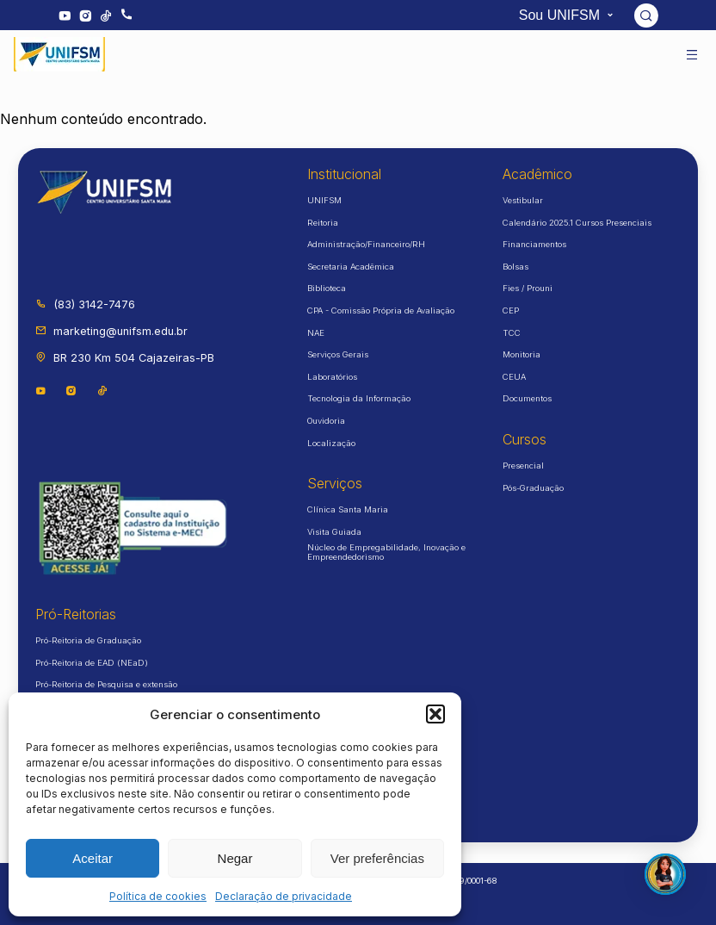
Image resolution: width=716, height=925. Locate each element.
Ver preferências (377, 858)
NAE (315, 333)
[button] (435, 714)
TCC (512, 333)
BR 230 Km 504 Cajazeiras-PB (124, 357)
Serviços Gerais (337, 354)
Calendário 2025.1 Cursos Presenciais (577, 222)
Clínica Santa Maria (347, 509)
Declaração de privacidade (283, 896)
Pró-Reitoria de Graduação (88, 640)
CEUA (514, 377)
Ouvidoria (326, 420)
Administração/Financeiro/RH (366, 244)
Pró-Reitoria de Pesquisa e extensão (106, 684)
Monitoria (521, 354)
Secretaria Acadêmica (350, 266)
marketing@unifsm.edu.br (111, 331)
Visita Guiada (334, 532)
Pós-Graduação (533, 488)
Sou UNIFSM (568, 15)
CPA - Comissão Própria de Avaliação (380, 310)
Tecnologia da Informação (358, 398)
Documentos (527, 398)
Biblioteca (326, 288)
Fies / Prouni (527, 288)
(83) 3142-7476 (85, 304)
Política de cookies (158, 896)
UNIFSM (324, 200)
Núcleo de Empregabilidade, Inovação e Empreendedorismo (386, 552)
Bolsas (515, 266)
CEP (511, 310)
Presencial (523, 465)
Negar (235, 858)
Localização (331, 443)
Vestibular (523, 200)
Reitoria (322, 222)
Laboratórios (332, 377)
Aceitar (92, 858)
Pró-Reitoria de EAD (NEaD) (91, 662)
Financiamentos (534, 244)
